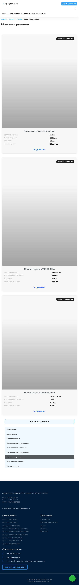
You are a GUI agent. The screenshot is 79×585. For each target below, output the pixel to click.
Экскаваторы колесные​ (17, 448)
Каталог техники (15, 19)
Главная (4, 19)
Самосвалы (12, 434)
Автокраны (12, 429)
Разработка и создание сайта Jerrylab (39, 579)
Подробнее (39, 150)
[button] (69, 3)
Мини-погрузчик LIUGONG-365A (39, 269)
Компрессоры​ (13, 466)
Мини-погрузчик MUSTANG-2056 (39, 131)
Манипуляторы (13, 439)
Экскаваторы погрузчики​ (18, 452)
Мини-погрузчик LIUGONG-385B (39, 393)
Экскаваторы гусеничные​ (18, 443)
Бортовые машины (15, 461)
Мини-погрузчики (14, 457)
